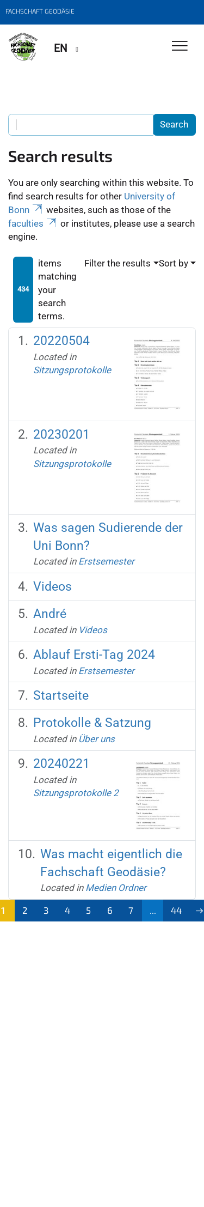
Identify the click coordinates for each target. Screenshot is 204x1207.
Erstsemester (106, 561)
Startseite (61, 695)
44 (176, 910)
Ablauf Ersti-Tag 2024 (94, 654)
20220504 (61, 340)
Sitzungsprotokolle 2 (76, 792)
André (49, 613)
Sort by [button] (173, 263)
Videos (52, 586)
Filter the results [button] (117, 263)
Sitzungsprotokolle (72, 370)
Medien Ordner (115, 887)
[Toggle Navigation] (180, 46)
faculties (33, 223)
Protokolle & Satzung (92, 722)
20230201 (61, 434)
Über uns (96, 738)
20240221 (61, 763)
